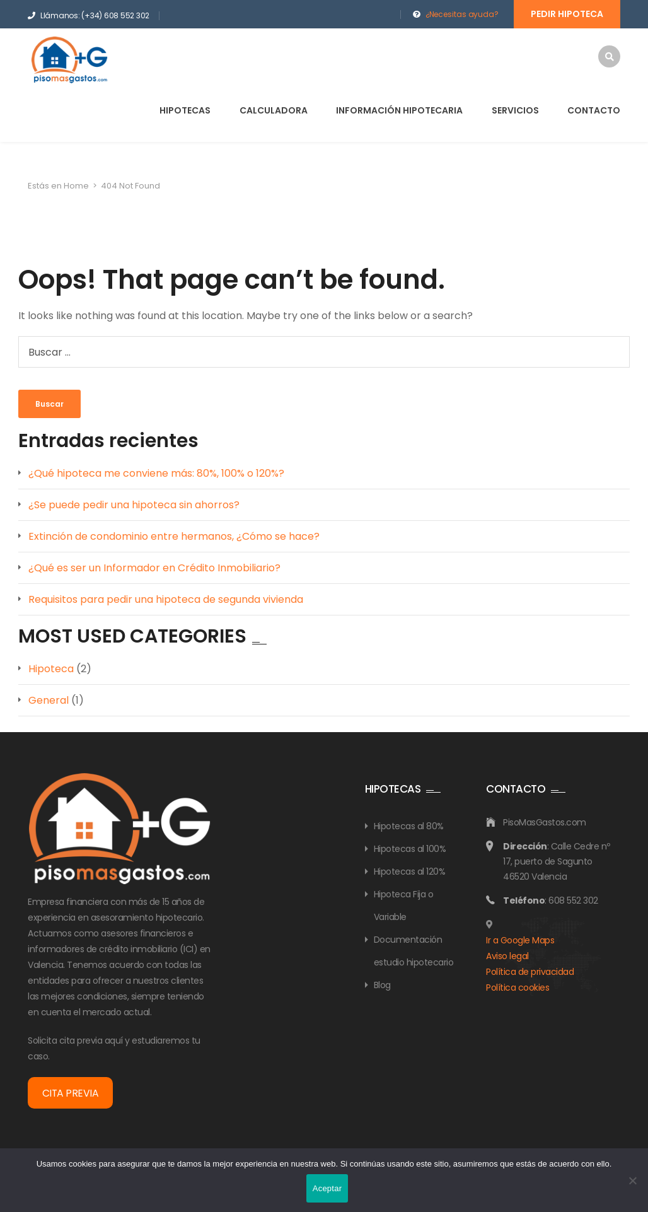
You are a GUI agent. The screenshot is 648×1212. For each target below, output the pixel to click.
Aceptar (327, 1188)
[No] (632, 1180)
